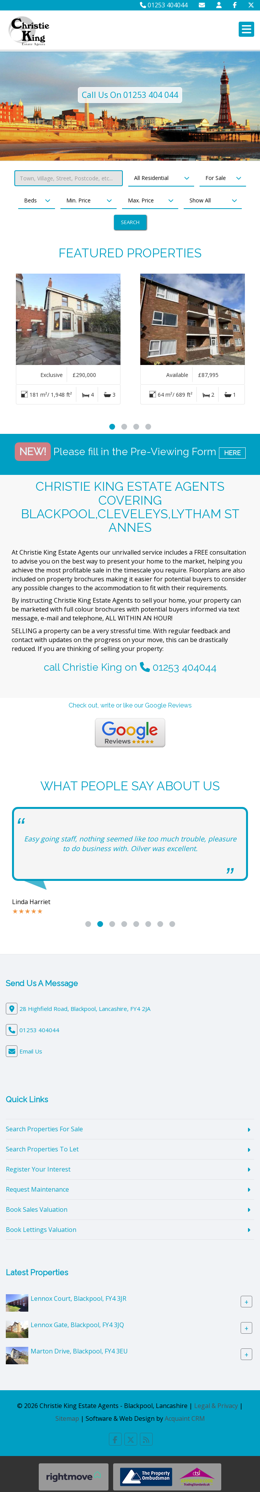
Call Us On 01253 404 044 (130, 94)
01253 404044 (164, 5)
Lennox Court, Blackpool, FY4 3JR (78, 1298)
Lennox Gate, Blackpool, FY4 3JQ (77, 1325)
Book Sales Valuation (36, 1209)
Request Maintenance (37, 1189)
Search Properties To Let (42, 1149)
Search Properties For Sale (44, 1129)
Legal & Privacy (216, 1405)
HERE (232, 453)
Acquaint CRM (185, 1418)
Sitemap (67, 1418)
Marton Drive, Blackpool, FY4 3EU (79, 1351)
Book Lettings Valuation (41, 1229)
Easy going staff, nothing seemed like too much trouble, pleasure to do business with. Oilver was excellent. (130, 843)
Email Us (30, 1051)
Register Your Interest (38, 1169)
